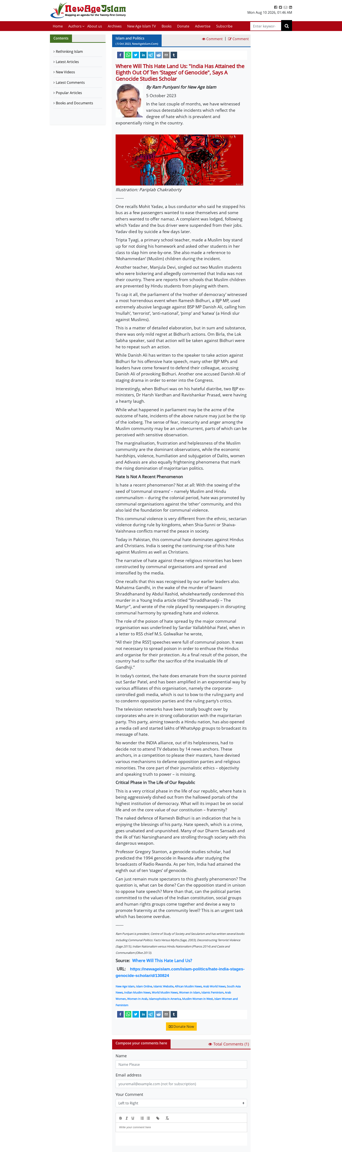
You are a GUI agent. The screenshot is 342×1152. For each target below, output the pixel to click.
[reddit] (158, 55)
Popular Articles (69, 92)
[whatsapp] (128, 55)
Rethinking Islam (69, 51)
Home (58, 26)
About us (94, 26)
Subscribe (224, 26)
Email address (129, 1075)
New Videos (65, 72)
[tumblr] (174, 55)
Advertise (202, 26)
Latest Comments (70, 82)
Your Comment (129, 1094)
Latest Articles (67, 61)
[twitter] (135, 55)
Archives (115, 26)
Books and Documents (74, 103)
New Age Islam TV (141, 26)
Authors (75, 26)
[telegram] (151, 55)
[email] (166, 55)
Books (167, 26)
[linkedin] (143, 55)
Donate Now (181, 1026)
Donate (183, 26)
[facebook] (120, 55)
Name (121, 1055)
